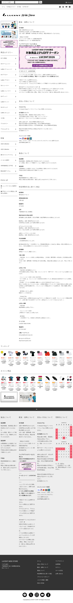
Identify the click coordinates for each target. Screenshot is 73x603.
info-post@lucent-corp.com (26, 335)
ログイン (58, 567)
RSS (38, 583)
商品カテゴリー (11, 6)
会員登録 (58, 564)
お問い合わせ (59, 573)
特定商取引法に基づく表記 (44, 573)
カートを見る (59, 570)
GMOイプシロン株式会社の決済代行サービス (55, 278)
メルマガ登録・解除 (42, 580)
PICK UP (25, 6)
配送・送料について (42, 567)
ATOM (42, 583)
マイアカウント (60, 561)
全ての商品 (4, 58)
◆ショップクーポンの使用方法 (9, 186)
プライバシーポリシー (43, 576)
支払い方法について (42, 564)
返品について (41, 570)
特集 (19, 6)
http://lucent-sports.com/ (25, 340)
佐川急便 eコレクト (24, 130)
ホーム (3, 6)
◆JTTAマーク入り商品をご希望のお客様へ (9, 192)
